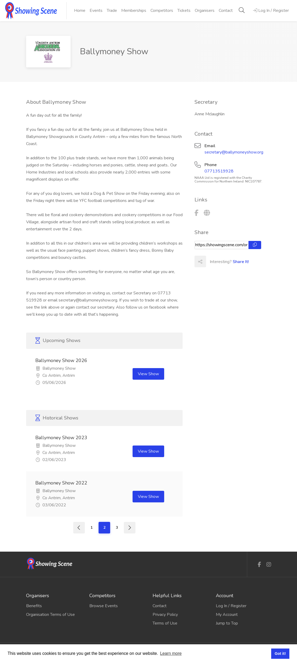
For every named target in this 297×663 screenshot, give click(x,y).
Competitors (161, 10)
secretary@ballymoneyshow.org (234, 152)
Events (96, 10)
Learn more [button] (171, 653)
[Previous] (79, 527)
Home (79, 10)
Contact (226, 10)
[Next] (129, 527)
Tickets (184, 10)
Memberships (133, 10)
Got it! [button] (280, 653)
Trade (112, 10)
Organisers (205, 10)
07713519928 (219, 171)
